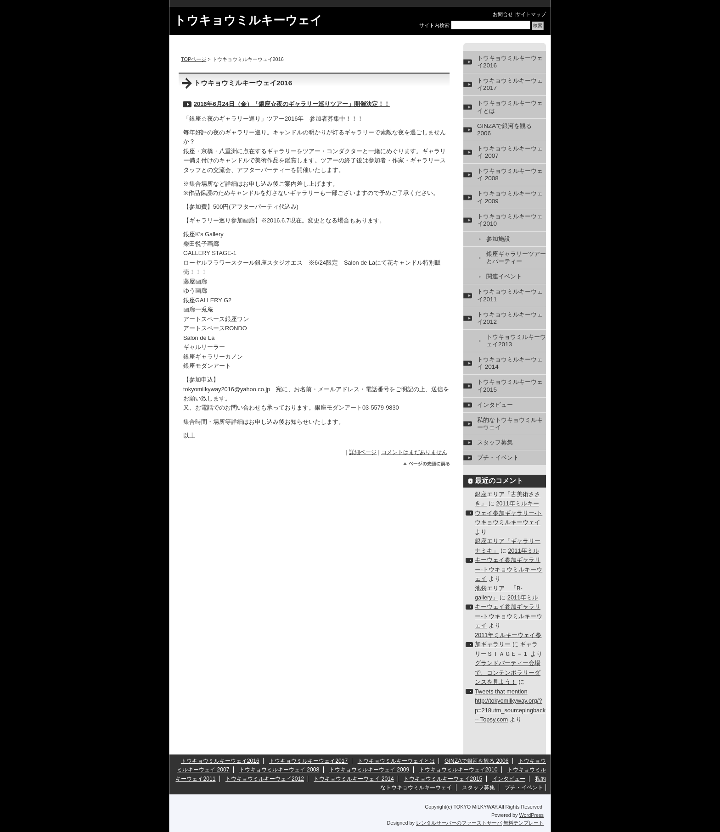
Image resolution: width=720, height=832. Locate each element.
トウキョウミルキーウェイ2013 (516, 340)
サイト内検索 (434, 25)
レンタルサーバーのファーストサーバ (459, 823)
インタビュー (495, 404)
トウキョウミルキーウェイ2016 (510, 62)
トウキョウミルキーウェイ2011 (510, 295)
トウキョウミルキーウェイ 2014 (510, 363)
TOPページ (193, 59)
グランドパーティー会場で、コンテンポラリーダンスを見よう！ (507, 672)
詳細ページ (363, 452)
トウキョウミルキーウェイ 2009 (510, 197)
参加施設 (498, 238)
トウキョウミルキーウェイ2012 (510, 318)
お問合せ (503, 14)
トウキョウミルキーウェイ (248, 20)
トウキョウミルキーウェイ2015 (510, 385)
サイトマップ (531, 14)
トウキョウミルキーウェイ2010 (510, 220)
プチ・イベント (498, 457)
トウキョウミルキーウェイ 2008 (510, 174)
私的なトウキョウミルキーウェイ (510, 423)
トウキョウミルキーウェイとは (510, 107)
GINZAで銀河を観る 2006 (504, 129)
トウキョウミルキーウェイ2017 (510, 84)
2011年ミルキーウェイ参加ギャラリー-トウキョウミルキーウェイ (508, 513)
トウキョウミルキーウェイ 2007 (510, 152)
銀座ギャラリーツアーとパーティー (516, 257)
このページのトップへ (426, 463)
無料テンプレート (523, 823)
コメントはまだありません (414, 452)
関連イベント (504, 276)
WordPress (531, 815)
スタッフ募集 (495, 442)
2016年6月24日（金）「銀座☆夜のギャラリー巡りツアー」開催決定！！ (292, 103)
